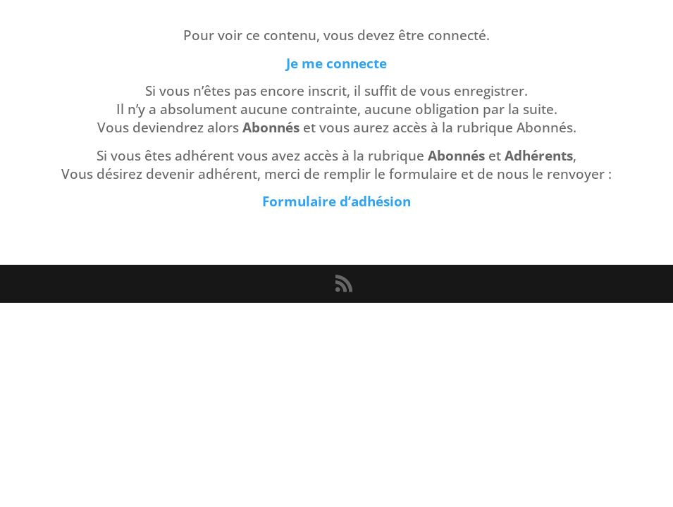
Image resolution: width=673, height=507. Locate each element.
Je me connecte (336, 63)
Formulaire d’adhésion (336, 201)
